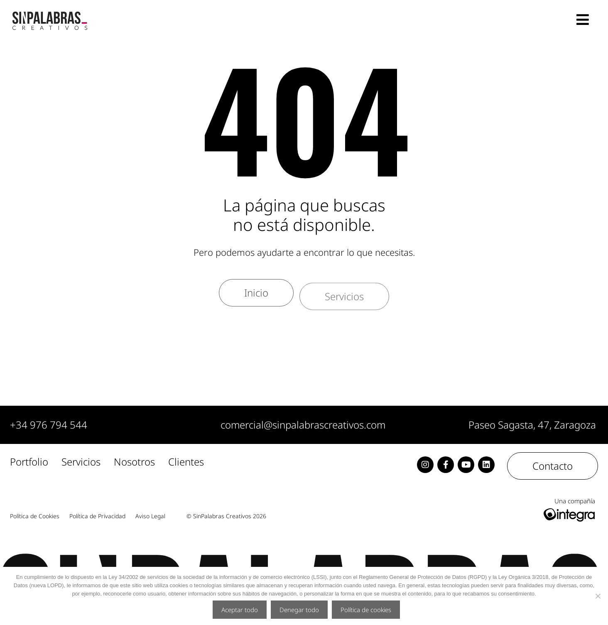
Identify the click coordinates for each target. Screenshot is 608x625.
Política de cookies (366, 609)
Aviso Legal (150, 516)
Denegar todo (299, 609)
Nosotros (134, 462)
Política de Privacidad (97, 516)
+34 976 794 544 (48, 424)
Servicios (81, 462)
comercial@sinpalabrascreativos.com (303, 424)
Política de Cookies (34, 516)
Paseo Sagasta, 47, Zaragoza (532, 424)
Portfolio (29, 462)
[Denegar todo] (597, 596)
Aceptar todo (239, 609)
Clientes (186, 462)
